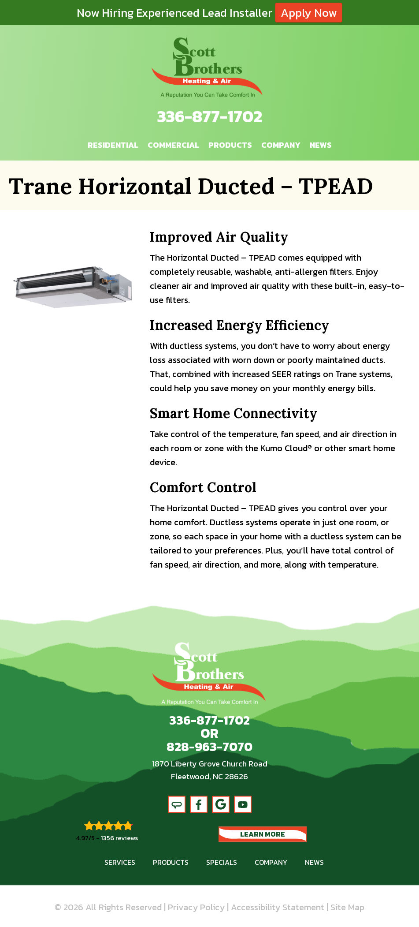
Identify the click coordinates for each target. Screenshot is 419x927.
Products (230, 144)
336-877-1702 (209, 116)
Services (119, 861)
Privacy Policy (196, 906)
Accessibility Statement (277, 906)
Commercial (173, 144)
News (321, 144)
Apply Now (309, 12)
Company (280, 144)
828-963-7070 (209, 746)
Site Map (347, 906)
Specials (221, 861)
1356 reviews (119, 837)
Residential (113, 144)
